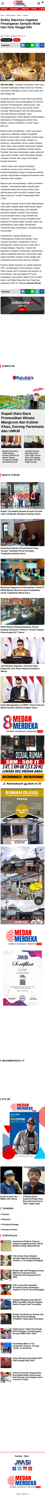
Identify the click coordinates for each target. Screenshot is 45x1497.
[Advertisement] (22, 340)
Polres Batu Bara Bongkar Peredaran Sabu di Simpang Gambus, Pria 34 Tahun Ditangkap (28, 1287)
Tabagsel (14, 9)
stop (16, 40)
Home (2, 15)
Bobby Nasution (10, 15)
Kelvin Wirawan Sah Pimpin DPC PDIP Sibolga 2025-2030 (27, 1359)
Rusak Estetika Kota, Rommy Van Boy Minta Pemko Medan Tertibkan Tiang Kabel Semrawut (28, 1316)
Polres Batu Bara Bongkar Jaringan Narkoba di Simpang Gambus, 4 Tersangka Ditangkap (28, 1258)
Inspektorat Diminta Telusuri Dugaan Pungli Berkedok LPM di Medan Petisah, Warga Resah (28, 1243)
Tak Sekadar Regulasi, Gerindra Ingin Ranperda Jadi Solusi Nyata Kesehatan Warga (20, 668)
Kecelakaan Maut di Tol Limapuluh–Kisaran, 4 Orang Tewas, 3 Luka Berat (26, 1346)
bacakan (6, 40)
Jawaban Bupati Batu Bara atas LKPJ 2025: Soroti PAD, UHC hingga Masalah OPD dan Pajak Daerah (33, 456)
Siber (26, 1456)
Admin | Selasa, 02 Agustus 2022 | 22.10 (13, 36)
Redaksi (18, 1456)
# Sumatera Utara (9, 1230)
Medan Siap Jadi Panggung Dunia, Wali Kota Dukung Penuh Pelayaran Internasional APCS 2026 (28, 1274)
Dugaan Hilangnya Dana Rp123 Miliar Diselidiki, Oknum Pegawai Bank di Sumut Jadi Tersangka (27, 1302)
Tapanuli (25, 9)
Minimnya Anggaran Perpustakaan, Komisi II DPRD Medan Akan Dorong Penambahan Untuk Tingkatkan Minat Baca (22, 590)
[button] (42, 1)
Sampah (25, 15)
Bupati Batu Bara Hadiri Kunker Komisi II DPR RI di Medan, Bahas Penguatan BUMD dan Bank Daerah (10, 456)
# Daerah (5, 1214)
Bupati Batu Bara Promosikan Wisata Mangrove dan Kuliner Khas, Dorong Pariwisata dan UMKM (22, 422)
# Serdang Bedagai (9, 1224)
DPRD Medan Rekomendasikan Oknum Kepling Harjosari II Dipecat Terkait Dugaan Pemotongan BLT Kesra (22, 629)
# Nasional (5, 1219)
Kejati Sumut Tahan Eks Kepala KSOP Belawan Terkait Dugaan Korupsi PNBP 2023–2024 (27, 1331)
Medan (4, 9)
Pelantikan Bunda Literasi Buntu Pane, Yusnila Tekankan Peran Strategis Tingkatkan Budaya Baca (20, 551)
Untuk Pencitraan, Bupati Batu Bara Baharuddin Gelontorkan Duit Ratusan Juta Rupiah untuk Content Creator (27, 1376)
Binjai (34, 9)
